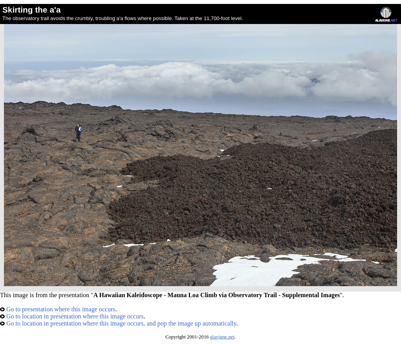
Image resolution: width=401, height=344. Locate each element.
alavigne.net (222, 337)
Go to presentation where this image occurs (57, 309)
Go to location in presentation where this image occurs (71, 316)
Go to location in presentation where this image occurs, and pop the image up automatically (118, 323)
